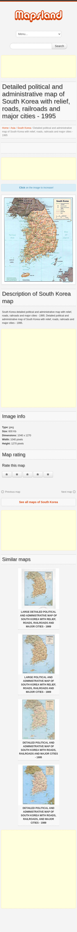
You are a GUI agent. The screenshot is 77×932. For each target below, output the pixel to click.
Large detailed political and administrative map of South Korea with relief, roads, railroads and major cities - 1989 (38, 619)
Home (5, 128)
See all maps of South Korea (38, 502)
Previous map (12, 491)
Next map (66, 491)
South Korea (24, 128)
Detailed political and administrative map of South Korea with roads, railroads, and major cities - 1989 (38, 815)
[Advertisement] (38, 66)
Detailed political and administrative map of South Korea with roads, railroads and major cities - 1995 (38, 750)
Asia (12, 128)
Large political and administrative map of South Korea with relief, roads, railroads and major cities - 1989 (38, 684)
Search (59, 46)
